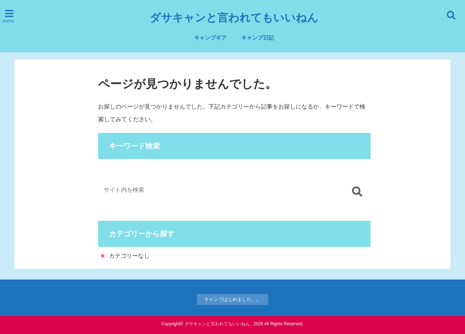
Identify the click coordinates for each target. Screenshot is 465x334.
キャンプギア (210, 37)
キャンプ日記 (257, 37)
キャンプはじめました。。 (232, 299)
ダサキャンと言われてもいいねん (234, 18)
